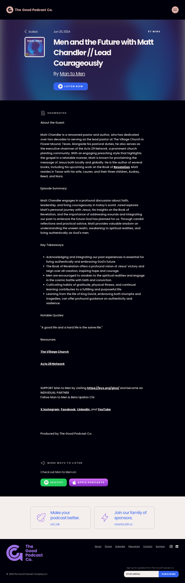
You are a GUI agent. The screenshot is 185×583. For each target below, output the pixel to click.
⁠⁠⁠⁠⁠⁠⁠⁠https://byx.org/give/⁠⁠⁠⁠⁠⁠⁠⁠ (103, 388)
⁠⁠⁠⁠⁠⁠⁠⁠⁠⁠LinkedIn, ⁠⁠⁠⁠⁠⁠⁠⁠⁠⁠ (84, 409)
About (98, 546)
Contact (147, 546)
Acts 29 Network (52, 364)
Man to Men (72, 73)
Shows (108, 546)
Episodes (120, 546)
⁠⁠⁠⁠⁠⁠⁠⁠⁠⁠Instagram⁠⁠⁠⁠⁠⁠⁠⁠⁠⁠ (51, 409)
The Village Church (54, 352)
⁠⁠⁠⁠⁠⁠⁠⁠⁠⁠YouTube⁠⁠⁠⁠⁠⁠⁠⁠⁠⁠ (104, 409)
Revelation (122, 167)
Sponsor (160, 546)
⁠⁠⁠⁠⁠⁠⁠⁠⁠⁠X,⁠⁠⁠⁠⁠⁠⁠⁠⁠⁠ (41, 409)
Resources (134, 546)
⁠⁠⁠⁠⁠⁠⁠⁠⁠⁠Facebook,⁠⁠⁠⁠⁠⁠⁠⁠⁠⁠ (68, 409)
